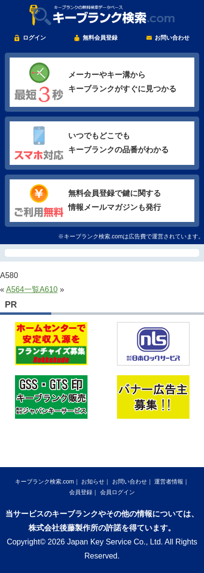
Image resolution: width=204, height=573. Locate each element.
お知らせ (92, 481)
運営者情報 (168, 481)
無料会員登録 (100, 37)
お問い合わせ (172, 37)
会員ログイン (117, 492)
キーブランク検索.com (44, 481)
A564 (15, 289)
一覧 (32, 289)
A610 (49, 289)
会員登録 (80, 492)
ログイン (34, 37)
